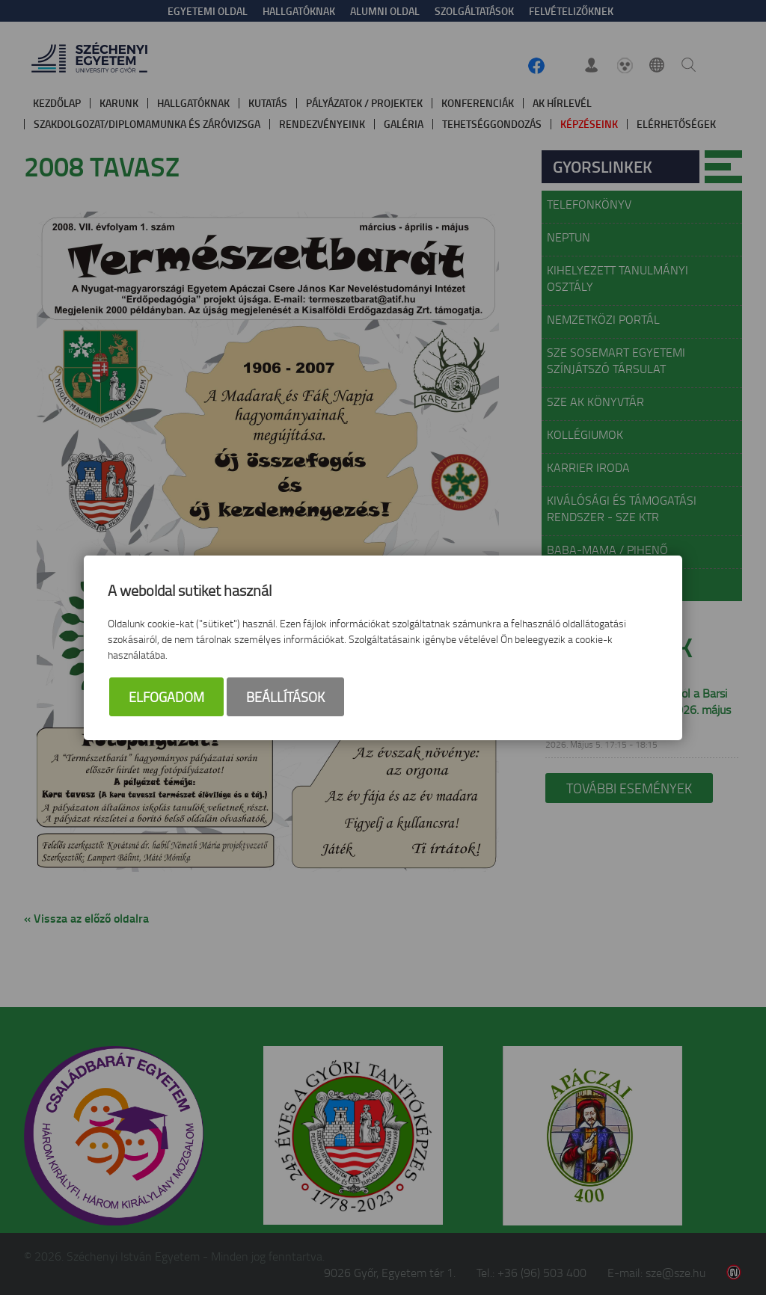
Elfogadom (166, 697)
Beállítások (285, 697)
